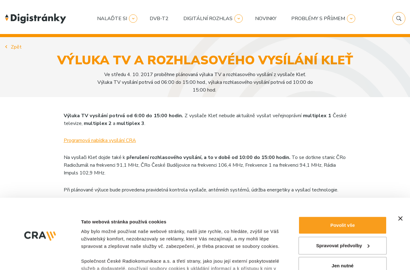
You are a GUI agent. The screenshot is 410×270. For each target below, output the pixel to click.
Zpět (16, 47)
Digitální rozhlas (208, 18)
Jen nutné (343, 200)
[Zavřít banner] (400, 153)
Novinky (265, 18)
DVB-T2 (159, 18)
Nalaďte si (112, 18)
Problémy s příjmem (318, 18)
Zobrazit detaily (98, 234)
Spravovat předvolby (342, 180)
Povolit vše (342, 159)
